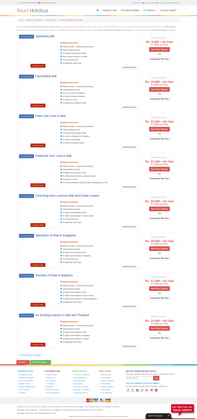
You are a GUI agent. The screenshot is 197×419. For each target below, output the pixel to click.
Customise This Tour (159, 59)
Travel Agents (175, 3)
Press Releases (107, 381)
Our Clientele (106, 393)
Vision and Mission (26, 378)
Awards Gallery (107, 387)
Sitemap (20, 407)
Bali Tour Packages (39, 362)
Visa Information (53, 390)
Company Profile (150, 3)
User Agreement (80, 378)
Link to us (27, 407)
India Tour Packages (54, 407)
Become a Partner (81, 387)
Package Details (38, 66)
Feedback (50, 384)
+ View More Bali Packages (30, 355)
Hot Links (22, 362)
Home (21, 20)
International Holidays (130, 10)
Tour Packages (51, 20)
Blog (43, 407)
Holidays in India (110, 10)
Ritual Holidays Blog (27, 387)
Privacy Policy (79, 381)
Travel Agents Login (92, 407)
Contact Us (138, 3)
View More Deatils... (129, 67)
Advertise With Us (81, 393)
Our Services (149, 10)
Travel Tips (37, 407)
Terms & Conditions (81, 375)
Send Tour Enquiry (159, 49)
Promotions (105, 390)
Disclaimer (78, 384)
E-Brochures (106, 375)
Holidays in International (34, 20)
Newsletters (106, 384)
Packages (116, 407)
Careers (22, 393)
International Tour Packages (73, 407)
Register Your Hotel (81, 390)
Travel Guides (163, 3)
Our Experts (51, 381)
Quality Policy (24, 384)
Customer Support (169, 10)
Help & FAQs (52, 375)
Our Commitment (26, 381)
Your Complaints (53, 393)
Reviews (50, 387)
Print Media (105, 378)
